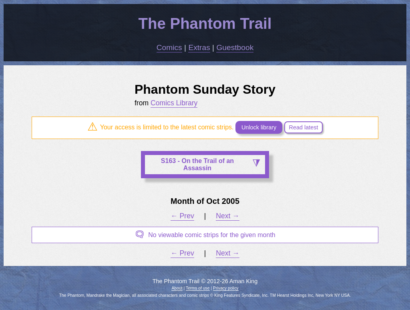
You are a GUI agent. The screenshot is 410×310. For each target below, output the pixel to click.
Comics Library (174, 103)
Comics (169, 47)
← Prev (182, 216)
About (176, 288)
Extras (199, 47)
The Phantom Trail (205, 23)
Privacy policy (226, 288)
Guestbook (234, 47)
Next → (227, 216)
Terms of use (197, 288)
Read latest (303, 127)
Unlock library (258, 127)
